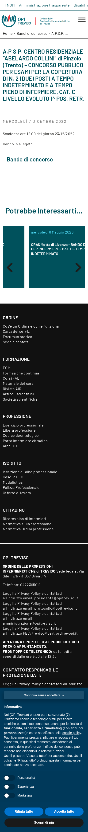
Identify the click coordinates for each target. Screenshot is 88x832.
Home (8, 33)
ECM (6, 367)
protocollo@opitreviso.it (55, 608)
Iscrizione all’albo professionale (30, 471)
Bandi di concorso (32, 33)
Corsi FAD (11, 378)
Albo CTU (11, 446)
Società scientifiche (20, 399)
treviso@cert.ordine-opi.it (55, 633)
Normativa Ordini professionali (29, 529)
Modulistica (13, 482)
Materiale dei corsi (19, 383)
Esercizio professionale (23, 425)
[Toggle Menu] (82, 20)
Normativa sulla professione (27, 523)
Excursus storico (17, 336)
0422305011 (30, 584)
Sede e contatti (16, 341)
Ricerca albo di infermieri (24, 518)
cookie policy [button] (71, 733)
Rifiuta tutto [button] (24, 811)
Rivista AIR (12, 388)
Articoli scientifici (18, 394)
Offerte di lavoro (17, 492)
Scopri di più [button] (44, 822)
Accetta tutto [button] (64, 811)
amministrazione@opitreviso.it (29, 623)
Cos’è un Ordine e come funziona (31, 326)
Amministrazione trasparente (44, 5)
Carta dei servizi (17, 331)
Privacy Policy (29, 593)
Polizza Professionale (21, 487)
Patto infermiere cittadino (25, 440)
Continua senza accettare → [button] (44, 695)
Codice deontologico (21, 435)
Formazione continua (21, 373)
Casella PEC (13, 477)
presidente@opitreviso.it (56, 598)
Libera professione (19, 430)
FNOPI (10, 5)
